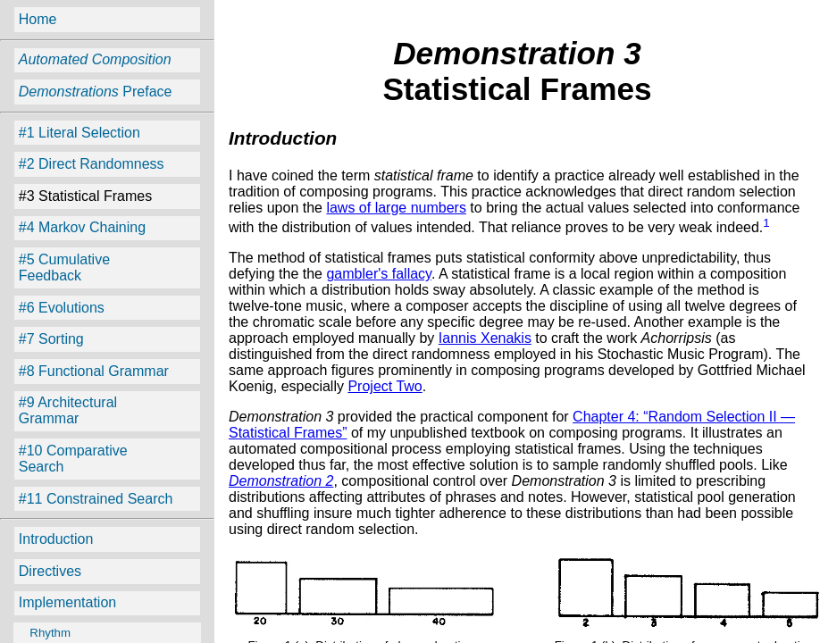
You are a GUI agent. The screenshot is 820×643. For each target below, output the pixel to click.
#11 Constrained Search (96, 498)
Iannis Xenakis (485, 338)
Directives (50, 571)
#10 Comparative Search (73, 458)
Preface (95, 91)
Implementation (67, 602)
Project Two (384, 386)
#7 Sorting (51, 339)
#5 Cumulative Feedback (64, 267)
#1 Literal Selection (79, 132)
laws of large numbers (396, 207)
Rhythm (44, 632)
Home (38, 19)
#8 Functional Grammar (94, 371)
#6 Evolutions (62, 307)
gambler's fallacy (378, 273)
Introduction (56, 539)
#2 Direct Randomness (91, 163)
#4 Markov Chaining (82, 227)
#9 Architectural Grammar (68, 410)
